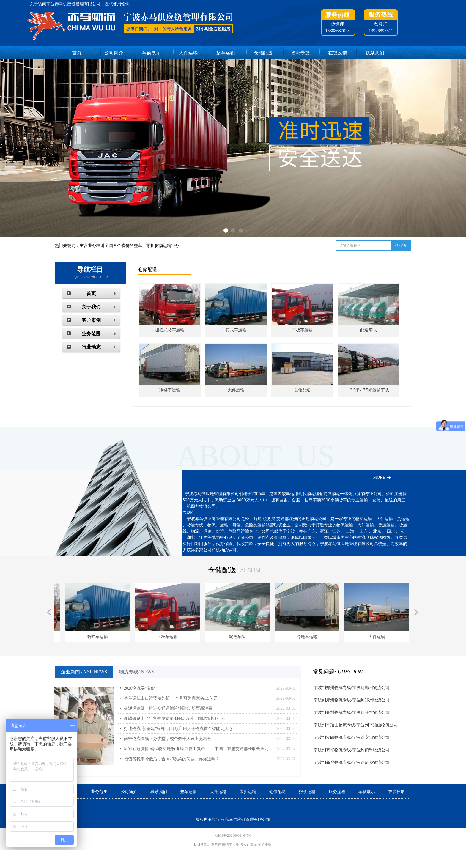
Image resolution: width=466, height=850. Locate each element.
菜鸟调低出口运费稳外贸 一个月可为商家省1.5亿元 (171, 698)
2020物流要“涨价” (140, 688)
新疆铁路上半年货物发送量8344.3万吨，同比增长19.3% (174, 718)
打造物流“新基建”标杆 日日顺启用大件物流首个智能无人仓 (178, 728)
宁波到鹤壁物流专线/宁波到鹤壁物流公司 (352, 751)
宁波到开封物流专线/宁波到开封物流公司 (352, 714)
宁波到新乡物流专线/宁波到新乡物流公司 (352, 763)
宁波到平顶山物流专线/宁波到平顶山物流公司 (356, 726)
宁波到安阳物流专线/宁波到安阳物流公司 (352, 738)
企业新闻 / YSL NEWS (84, 671)
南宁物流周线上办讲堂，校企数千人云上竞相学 (167, 738)
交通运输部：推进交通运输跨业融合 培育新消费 (168, 708)
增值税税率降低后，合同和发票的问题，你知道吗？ (172, 759)
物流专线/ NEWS (136, 671)
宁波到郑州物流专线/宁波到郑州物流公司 (352, 689)
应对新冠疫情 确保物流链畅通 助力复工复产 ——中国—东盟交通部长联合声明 (196, 749)
